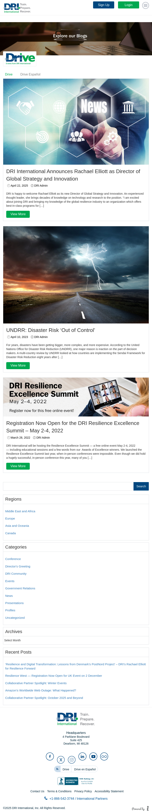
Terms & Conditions (59, 791)
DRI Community (16, 573)
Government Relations (20, 588)
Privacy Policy (83, 791)
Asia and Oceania (17, 525)
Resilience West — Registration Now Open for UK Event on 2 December (53, 675)
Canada (10, 533)
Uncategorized (15, 617)
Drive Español (30, 74)
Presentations (14, 603)
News (9, 595)
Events (9, 581)
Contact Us (37, 791)
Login (128, 5)
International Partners (92, 798)
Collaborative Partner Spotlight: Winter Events (36, 683)
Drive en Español (85, 769)
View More (18, 214)
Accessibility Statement (109, 791)
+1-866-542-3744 (60, 798)
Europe (10, 518)
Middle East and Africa (20, 511)
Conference (13, 559)
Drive (8, 74)
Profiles (10, 610)
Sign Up (103, 5)
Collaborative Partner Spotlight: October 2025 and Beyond (44, 697)
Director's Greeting (17, 566)
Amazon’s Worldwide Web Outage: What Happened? (40, 690)
